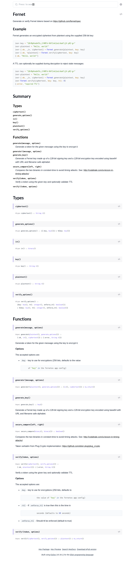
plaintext (68, 338)
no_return (54, 394)
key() (50, 126)
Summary (8, 30)
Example (10, 26)
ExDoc (73, 565)
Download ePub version (106, 560)
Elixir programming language (101, 565)
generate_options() (56, 119)
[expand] (37, 17)
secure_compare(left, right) (61, 170)
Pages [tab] (5, 12)
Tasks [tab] (27, 12)
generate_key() (54, 158)
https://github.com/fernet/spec (101, 21)
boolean (94, 308)
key (84, 234)
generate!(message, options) (61, 155)
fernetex (7, 3)
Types (7, 33)
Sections (8, 22)
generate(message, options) (61, 147)
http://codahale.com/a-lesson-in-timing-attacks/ (72, 177)
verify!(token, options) (59, 190)
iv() (49, 122)
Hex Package (63, 560)
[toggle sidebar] (36, 4)
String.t (74, 217)
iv (58, 341)
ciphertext (67, 341)
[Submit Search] (50, 5)
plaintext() (53, 129)
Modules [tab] (14, 12)
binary (65, 252)
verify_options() (55, 133)
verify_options (81, 474)
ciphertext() (53, 115)
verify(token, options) (59, 182)
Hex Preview (75, 560)
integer (71, 308)
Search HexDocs (89, 560)
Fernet (5, 17)
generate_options (83, 338)
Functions (8, 36)
